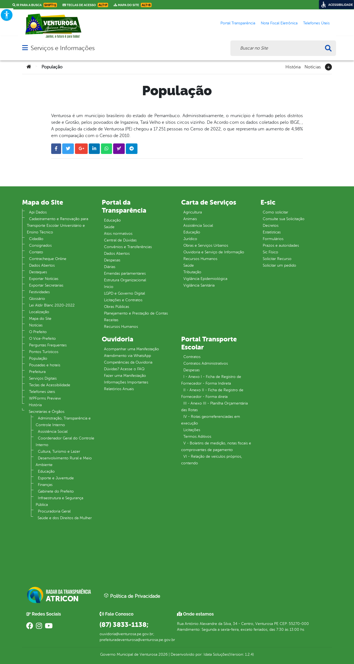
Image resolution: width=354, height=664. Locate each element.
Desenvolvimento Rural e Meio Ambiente (64, 461)
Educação (46, 471)
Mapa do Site (40, 318)
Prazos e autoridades (281, 245)
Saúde (109, 227)
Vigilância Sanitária (199, 285)
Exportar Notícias (43, 279)
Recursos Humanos (121, 327)
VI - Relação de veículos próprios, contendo (211, 459)
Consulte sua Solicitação (283, 219)
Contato (36, 252)
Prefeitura (37, 372)
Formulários (273, 239)
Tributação (192, 272)
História (293, 66)
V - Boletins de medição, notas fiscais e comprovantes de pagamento (216, 446)
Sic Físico (270, 252)
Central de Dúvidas (120, 240)
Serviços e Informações (63, 48)
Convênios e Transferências (128, 247)
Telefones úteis (42, 392)
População (38, 358)
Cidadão (36, 239)
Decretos (270, 225)
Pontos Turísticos (43, 352)
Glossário (37, 299)
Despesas (112, 260)
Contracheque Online (47, 259)
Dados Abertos (42, 265)
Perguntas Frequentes (48, 345)
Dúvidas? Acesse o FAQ (124, 369)
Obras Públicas (116, 307)
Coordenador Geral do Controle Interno (65, 441)
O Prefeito (38, 332)
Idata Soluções (216, 654)
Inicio (108, 287)
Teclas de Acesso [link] (85, 5)
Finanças (45, 485)
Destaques (38, 272)
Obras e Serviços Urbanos (205, 245)
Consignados (40, 245)
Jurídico (190, 239)
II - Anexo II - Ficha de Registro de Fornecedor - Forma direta (212, 393)
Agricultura (192, 212)
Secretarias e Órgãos (46, 412)
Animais (190, 219)
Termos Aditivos (197, 436)
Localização (39, 312)
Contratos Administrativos (205, 363)
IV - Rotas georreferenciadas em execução (210, 420)
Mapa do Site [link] (133, 5)
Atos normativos (118, 233)
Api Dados (38, 212)
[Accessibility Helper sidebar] (6, 15)
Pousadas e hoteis (44, 365)
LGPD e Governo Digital (124, 293)
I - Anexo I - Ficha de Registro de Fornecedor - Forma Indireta (211, 380)
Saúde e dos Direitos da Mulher (65, 518)
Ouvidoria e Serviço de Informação (213, 252)
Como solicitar (275, 212)
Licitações (191, 430)
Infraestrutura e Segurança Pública (59, 501)
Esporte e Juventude (56, 478)
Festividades (39, 292)
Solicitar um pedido (279, 265)
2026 (162, 654)
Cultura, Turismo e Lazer (59, 451)
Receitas (111, 320)
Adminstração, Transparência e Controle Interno (63, 421)
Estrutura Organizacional (125, 280)
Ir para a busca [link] (34, 5)
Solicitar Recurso (277, 259)
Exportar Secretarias (46, 285)
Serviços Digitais (43, 378)
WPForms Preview (45, 398)
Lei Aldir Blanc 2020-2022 (52, 305)
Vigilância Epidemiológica (205, 279)
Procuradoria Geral (54, 511)
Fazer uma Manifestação (125, 376)
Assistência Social (52, 431)
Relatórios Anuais (119, 389)
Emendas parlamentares (125, 273)
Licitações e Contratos (123, 300)
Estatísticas (272, 232)
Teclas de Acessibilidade (49, 385)
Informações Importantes (126, 382)
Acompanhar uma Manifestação (131, 349)
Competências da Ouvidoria (128, 362)
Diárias (109, 267)
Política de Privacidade (132, 596)
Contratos (192, 357)
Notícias (312, 66)
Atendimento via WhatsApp (127, 356)
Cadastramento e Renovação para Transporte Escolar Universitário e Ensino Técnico (57, 225)
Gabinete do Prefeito (56, 491)
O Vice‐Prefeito (42, 338)
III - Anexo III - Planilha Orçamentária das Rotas (214, 406)
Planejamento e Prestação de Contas (136, 313)
